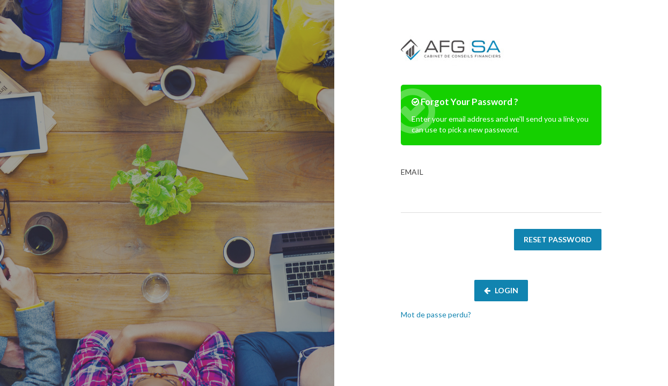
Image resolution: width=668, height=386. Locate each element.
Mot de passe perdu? (436, 314)
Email (501, 190)
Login (501, 290)
